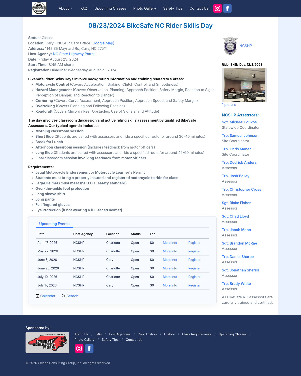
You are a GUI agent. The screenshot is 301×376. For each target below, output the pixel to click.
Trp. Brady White (236, 283)
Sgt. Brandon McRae (239, 243)
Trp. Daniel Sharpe (238, 256)
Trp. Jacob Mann (236, 229)
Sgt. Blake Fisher (236, 203)
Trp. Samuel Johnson (240, 135)
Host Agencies (119, 334)
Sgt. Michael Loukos (239, 122)
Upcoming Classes (110, 8)
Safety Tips (173, 8)
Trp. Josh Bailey (235, 176)
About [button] (64, 8)
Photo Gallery (144, 8)
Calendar (48, 296)
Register (194, 243)
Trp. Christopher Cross (241, 189)
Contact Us (198, 8)
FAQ (83, 8)
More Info (170, 243)
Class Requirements (196, 334)
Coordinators (147, 334)
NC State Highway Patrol (74, 54)
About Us (81, 334)
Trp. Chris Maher (236, 149)
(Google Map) (102, 43)
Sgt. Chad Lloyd (235, 216)
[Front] (39, 8)
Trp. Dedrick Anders (239, 162)
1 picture (244, 87)
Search (71, 296)
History (169, 334)
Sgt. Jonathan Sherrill (240, 270)
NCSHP (245, 46)
